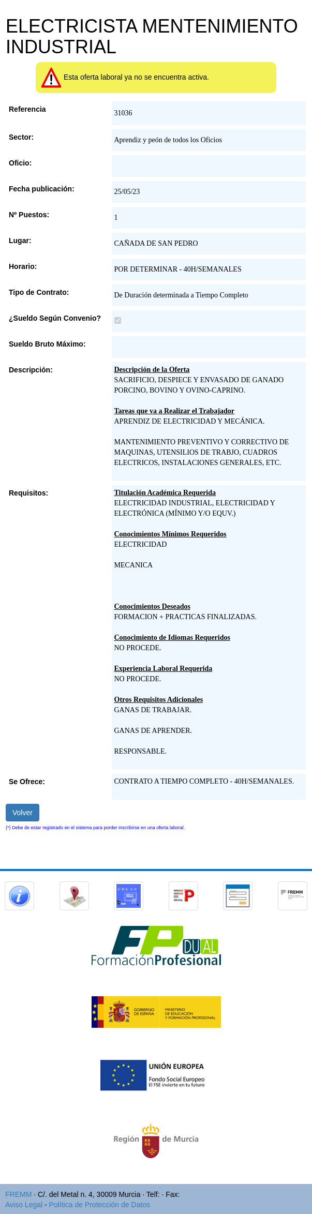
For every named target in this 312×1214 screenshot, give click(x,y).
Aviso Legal (23, 1205)
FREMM (18, 1194)
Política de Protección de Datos (99, 1205)
